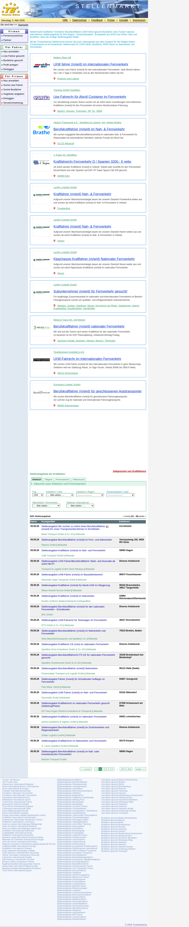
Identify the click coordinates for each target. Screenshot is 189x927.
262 (123, 769)
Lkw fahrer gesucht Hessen (113, 793)
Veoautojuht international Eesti (16, 797)
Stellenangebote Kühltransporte (71, 844)
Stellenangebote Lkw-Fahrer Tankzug (74, 824)
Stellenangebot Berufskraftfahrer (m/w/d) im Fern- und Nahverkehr (77, 539)
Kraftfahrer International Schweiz (17, 848)
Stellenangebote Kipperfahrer (70, 795)
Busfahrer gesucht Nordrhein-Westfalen (119, 838)
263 (129, 769)
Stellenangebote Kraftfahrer (69, 780)
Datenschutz (79, 20)
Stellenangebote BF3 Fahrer (70, 915)
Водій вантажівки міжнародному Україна (21, 864)
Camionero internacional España (17, 857)
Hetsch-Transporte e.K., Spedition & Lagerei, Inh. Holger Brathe (87, 122)
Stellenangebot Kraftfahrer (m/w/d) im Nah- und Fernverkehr (74, 550)
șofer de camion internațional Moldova (19, 826)
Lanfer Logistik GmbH (65, 187)
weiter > (142, 516)
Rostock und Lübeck (68, 78)
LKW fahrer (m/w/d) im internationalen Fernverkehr (91, 64)
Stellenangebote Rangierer (69, 910)
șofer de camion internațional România (19, 842)
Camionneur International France (17, 802)
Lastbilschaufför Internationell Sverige (19, 846)
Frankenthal (63, 208)
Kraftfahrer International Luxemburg (18, 822)
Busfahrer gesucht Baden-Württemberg (119, 818)
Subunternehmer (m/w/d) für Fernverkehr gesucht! (90, 291)
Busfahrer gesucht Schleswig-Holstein (118, 849)
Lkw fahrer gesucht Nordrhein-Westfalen (119, 800)
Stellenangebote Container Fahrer (72, 806)
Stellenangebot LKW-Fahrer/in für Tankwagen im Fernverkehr (74, 620)
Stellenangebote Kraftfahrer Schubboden (75, 797)
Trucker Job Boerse (11, 780)
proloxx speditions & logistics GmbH (59, 722)
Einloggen (7, 69)
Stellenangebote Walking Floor (71, 800)
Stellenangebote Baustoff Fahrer (71, 886)
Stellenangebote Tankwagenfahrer (72, 822)
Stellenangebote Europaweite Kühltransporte (77, 846)
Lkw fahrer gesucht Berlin (112, 784)
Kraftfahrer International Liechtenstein (19, 817)
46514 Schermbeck (67, 373)
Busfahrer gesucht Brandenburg (115, 824)
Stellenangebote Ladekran (69, 890)
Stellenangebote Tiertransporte (71, 839)
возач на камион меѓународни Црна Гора (21, 828)
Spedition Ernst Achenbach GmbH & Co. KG (63, 649)
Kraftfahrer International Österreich (17, 835)
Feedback (97, 20)
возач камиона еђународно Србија (18, 850)
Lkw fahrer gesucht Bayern (113, 782)
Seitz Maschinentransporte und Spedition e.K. (64, 638)
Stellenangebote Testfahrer (69, 873)
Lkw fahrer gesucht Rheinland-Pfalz (117, 802)
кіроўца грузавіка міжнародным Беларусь (21, 868)
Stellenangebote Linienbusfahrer (71, 917)
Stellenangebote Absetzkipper (70, 802)
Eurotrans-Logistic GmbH (67, 384)
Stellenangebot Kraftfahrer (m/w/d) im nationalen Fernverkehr (74, 716)
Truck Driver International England (17, 806)
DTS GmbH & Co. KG (52, 625)
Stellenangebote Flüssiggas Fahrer (73, 819)
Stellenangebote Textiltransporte (71, 837)
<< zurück (86, 769)
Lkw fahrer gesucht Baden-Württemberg (119, 780)
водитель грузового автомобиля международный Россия (28, 844)
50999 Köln (63, 176)
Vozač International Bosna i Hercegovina (20, 786)
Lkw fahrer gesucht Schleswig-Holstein (118, 811)
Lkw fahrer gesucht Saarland (114, 804)
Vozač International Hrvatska (15, 813)
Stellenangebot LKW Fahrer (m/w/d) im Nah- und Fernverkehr (74, 692)
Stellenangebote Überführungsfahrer (73, 875)
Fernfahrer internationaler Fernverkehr (19, 795)
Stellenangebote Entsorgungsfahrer (73, 861)
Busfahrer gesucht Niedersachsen (116, 835)
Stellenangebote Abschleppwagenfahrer (75, 857)
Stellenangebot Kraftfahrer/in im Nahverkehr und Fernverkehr (74, 740)
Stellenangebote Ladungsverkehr (72, 786)
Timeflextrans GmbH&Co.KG (69, 352)
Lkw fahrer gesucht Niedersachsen (117, 797)
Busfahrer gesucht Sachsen (113, 844)
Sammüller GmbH (50, 697)
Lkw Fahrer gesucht (12, 56)
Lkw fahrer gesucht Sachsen (114, 806)
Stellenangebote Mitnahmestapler (72, 888)
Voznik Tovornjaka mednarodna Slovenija (20, 855)
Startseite (23, 24)
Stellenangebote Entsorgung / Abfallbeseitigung (78, 859)
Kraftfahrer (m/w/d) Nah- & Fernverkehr (82, 194)
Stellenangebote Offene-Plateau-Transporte (76, 850)
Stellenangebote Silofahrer (69, 793)
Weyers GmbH (49, 545)
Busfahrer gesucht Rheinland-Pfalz (117, 840)
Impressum (139, 20)
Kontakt (123, 20)
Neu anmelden (10, 51)
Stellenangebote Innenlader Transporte (74, 853)
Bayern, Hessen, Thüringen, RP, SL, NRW (79, 111)
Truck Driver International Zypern (17, 870)
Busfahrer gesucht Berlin (112, 822)
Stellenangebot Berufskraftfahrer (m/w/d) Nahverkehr (70, 668)
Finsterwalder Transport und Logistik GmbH (63, 673)
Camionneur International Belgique (17, 784)
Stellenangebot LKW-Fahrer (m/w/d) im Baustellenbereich (72, 574)
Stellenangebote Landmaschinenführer (74, 892)
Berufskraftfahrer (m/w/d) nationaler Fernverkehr (89, 326)
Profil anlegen (9, 64)
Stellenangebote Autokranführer (71, 897)
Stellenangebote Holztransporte (71, 879)
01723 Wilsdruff (65, 143)
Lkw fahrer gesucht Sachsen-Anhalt (117, 808)
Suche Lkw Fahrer (12, 85)
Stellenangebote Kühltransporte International (77, 848)
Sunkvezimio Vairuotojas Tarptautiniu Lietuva (22, 819)
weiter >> (140, 769)
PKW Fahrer (109, 44)
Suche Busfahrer (11, 89)
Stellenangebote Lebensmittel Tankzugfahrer (77, 815)
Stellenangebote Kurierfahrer (70, 828)
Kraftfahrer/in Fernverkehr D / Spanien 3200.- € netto (92, 161)
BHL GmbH (47, 614)
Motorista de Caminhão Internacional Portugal (23, 839)
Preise (111, 20)
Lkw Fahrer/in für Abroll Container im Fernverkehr (90, 97)
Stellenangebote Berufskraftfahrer (72, 782)
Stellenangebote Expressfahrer (71, 826)
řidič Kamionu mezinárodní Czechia (18, 859)
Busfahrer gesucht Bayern (113, 820)
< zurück (126, 516)
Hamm (60, 240)
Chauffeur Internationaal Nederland (18, 831)
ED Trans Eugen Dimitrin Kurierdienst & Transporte (67, 711)
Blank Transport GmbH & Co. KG (58, 534)
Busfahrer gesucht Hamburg (114, 829)
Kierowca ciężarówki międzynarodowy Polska (22, 837)
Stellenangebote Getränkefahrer (71, 813)
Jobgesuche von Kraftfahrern (129, 471)
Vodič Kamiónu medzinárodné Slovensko (20, 853)
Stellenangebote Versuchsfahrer (71, 870)
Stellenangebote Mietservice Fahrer (73, 877)
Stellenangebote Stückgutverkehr (72, 784)
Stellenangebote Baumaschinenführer (74, 895)
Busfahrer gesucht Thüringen (114, 851)
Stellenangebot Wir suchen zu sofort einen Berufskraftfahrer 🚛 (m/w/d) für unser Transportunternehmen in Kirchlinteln (75, 527)
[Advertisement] (88, 438)
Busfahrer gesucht (12, 60)
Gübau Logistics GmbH (53, 735)
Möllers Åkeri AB (62, 57)
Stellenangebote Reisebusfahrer (71, 919)
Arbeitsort (36, 480)
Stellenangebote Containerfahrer (71, 808)
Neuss (60, 273)
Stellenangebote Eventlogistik (70, 833)
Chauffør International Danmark (16, 791)
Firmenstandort (62, 480)
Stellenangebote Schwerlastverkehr (73, 906)
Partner (6, 40)
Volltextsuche (79, 480)
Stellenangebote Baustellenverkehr (73, 864)
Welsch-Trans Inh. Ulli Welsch (69, 319)
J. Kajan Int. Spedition (65, 155)
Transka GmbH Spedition (67, 90)
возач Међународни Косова (15, 811)
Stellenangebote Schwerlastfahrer (72, 903)
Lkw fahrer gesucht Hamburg (114, 791)
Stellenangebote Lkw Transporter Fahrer (75, 868)
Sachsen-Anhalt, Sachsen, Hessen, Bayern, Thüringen (86, 340)
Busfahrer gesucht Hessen (113, 831)
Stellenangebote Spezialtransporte (72, 908)
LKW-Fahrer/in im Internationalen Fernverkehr (87, 359)
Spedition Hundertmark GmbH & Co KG (61, 663)
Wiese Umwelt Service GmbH (56, 590)
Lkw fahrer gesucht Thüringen (114, 813)
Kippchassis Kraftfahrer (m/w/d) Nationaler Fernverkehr (94, 259)
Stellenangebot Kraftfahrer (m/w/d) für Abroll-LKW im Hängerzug (76, 585)
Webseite (80, 534)
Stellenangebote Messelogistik (71, 831)
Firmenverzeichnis (12, 35)
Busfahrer (97, 44)
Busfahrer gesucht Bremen (113, 827)
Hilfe (65, 20)
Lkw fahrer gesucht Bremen (113, 788)
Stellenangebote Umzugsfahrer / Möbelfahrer (77, 811)
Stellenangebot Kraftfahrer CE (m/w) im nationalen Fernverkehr (75, 644)
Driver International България (15, 788)
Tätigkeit (48, 480)
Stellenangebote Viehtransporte (71, 842)
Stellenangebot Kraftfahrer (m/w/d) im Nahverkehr (68, 596)
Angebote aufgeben (12, 94)
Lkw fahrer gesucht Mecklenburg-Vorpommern (122, 795)
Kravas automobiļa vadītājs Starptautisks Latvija (23, 815)
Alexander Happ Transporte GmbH (59, 579)
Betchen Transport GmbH (54, 759)
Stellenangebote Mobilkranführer (71, 899)
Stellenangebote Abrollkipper (70, 804)
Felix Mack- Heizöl (51, 687)
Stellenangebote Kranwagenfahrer (72, 901)
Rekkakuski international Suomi (16, 800)
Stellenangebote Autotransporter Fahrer (75, 866)
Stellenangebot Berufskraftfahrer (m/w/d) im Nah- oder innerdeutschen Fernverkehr (70, 753)
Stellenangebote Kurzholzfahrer (71, 881)
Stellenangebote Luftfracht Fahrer (72, 835)
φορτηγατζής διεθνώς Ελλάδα (15, 804)
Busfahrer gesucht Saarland (113, 842)
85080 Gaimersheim (68, 405)
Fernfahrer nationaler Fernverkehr (17, 793)
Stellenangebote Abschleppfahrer (72, 855)
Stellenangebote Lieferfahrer (70, 788)
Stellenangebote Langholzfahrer (71, 884)
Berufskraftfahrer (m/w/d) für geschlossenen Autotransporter (98, 391)
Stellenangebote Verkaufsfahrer (71, 912)
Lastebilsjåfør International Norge (17, 833)
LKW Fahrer (85, 44)
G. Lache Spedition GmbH (54, 746)
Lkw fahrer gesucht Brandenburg (116, 786)
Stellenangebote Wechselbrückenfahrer (74, 791)
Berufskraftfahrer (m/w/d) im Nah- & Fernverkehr (89, 129)
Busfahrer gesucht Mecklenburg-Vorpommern (121, 833)
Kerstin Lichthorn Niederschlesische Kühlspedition (66, 601)
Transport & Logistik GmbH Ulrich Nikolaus (63, 569)
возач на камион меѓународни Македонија (22, 824)
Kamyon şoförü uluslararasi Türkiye (18, 861)
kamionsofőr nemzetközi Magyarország (19, 866)
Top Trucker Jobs (10, 782)
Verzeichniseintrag (12, 102)
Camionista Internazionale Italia (16, 808)
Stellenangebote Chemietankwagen (73, 817)
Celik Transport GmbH (52, 555)
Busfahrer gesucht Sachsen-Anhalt (117, 847)
